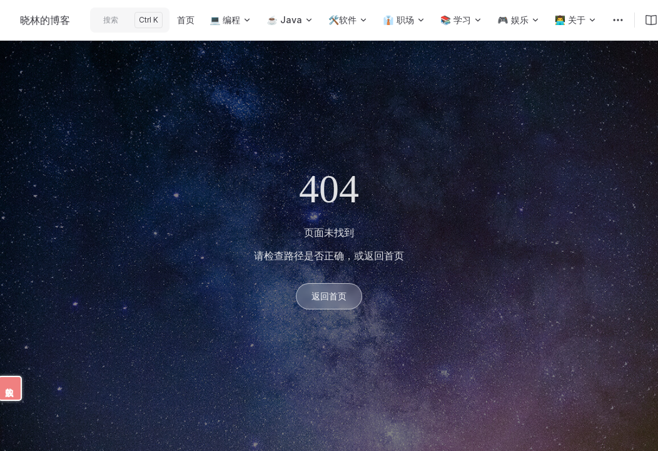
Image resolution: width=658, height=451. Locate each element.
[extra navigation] (618, 20)
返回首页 (329, 296)
